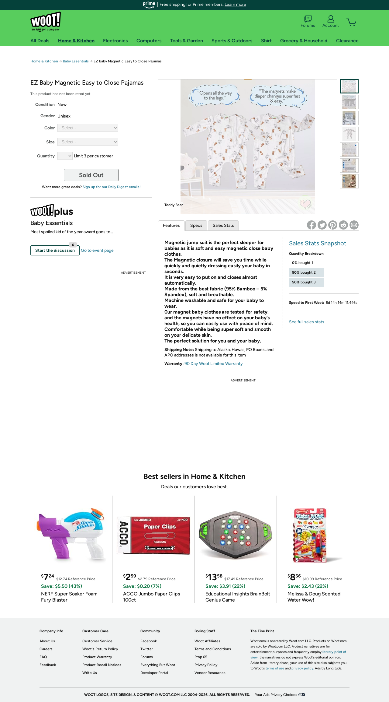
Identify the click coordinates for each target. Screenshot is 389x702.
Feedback (48, 665)
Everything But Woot (157, 665)
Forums (308, 21)
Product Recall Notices (101, 665)
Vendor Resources (209, 673)
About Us (47, 641)
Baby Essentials (76, 61)
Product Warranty (97, 657)
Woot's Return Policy (100, 649)
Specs (196, 225)
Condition (45, 104)
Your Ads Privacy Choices (276, 695)
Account (330, 21)
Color (49, 128)
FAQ (43, 657)
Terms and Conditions (212, 649)
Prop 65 (200, 657)
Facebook (148, 641)
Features (171, 225)
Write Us (89, 673)
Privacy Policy (205, 665)
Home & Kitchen (44, 61)
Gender (47, 115)
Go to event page (97, 250)
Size (50, 142)
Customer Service (97, 641)
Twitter (146, 649)
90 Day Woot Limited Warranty (213, 363)
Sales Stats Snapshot (317, 243)
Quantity (46, 156)
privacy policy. (302, 668)
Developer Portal (154, 673)
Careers (46, 649)
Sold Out (91, 175)
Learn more (235, 4)
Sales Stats (223, 225)
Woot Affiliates (207, 641)
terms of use (275, 668)
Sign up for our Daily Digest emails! (112, 187)
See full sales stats (306, 322)
